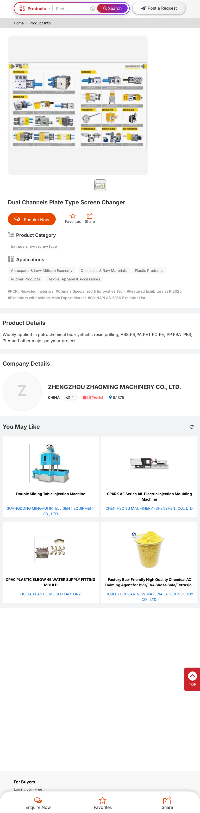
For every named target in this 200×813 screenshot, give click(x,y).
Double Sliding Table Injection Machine (50, 494)
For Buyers (24, 781)
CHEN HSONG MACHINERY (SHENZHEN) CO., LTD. (149, 508)
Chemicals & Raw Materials (104, 270)
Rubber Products (25, 279)
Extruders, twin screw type (34, 246)
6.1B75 (116, 397)
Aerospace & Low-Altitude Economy (41, 270)
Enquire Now (38, 807)
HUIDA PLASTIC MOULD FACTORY (50, 594)
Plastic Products (148, 270)
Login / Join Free (28, 789)
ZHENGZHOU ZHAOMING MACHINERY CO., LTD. (114, 387)
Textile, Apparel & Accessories (74, 279)
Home (19, 23)
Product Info (40, 23)
